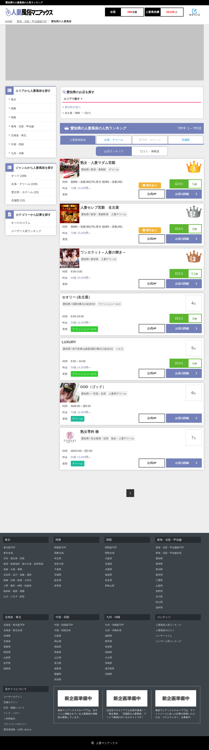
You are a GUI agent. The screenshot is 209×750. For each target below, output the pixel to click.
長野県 (159, 591)
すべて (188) (19, 175)
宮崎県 (108, 663)
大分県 (108, 657)
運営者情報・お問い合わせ (17, 729)
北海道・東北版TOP (13, 625)
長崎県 (108, 652)
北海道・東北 (17, 135)
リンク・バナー (11, 713)
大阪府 (108, 558)
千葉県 (57, 569)
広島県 (57, 635)
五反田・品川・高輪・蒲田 (17, 574)
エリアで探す (73, 98)
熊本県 (108, 641)
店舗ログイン (10, 702)
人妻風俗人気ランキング (168, 625)
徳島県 (57, 668)
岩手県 (6, 663)
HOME (8, 21)
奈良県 (108, 580)
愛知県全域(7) (71, 107)
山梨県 (159, 585)
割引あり (150, 185)
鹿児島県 (109, 668)
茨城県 (57, 574)
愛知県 (159, 558)
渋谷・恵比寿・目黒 (13, 558)
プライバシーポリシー (15, 724)
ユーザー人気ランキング (26, 231)
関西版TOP (111, 547)
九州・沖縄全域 (113, 630)
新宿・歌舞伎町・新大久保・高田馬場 (23, 563)
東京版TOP (9, 547)
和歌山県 (109, 585)
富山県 (159, 602)
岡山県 (57, 641)
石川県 (159, 596)
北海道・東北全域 (12, 630)
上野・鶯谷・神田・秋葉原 (17, 585)
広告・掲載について (13, 707)
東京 (12, 99)
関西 (12, 117)
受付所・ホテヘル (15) (25, 192)
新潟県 (159, 569)
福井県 (159, 607)
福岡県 (108, 635)
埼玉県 (57, 558)
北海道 (6, 641)
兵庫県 (108, 569)
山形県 (6, 657)
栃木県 (57, 580)
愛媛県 (57, 674)
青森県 (6, 646)
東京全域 (8, 553)
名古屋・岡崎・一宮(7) (77, 112)
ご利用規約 (9, 718)
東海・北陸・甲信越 (21, 126)
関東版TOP (60, 547)
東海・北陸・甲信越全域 (168, 553)
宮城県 (6, 635)
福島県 (6, 668)
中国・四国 (16, 144)
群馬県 (57, 585)
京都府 (108, 563)
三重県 (159, 580)
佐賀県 (108, 646)
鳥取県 (57, 646)
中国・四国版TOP (63, 625)
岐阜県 (159, 574)
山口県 (57, 657)
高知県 (57, 679)
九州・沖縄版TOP (114, 625)
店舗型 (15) (18, 200)
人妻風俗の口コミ (165, 630)
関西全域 (109, 553)
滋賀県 (108, 574)
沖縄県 (108, 674)
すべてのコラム (20, 222)
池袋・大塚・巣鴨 (12, 569)
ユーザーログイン (12, 696)
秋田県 (6, 652)
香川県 (57, 663)
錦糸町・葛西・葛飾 (13, 591)
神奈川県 (59, 563)
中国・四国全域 (62, 630)
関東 (12, 108)
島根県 (57, 652)
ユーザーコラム (164, 635)
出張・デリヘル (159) (24, 184)
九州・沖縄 (16, 153)
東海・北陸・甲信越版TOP (32, 21)
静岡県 (159, 563)
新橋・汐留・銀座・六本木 (17, 580)
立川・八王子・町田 (13, 596)
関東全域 (59, 553)
